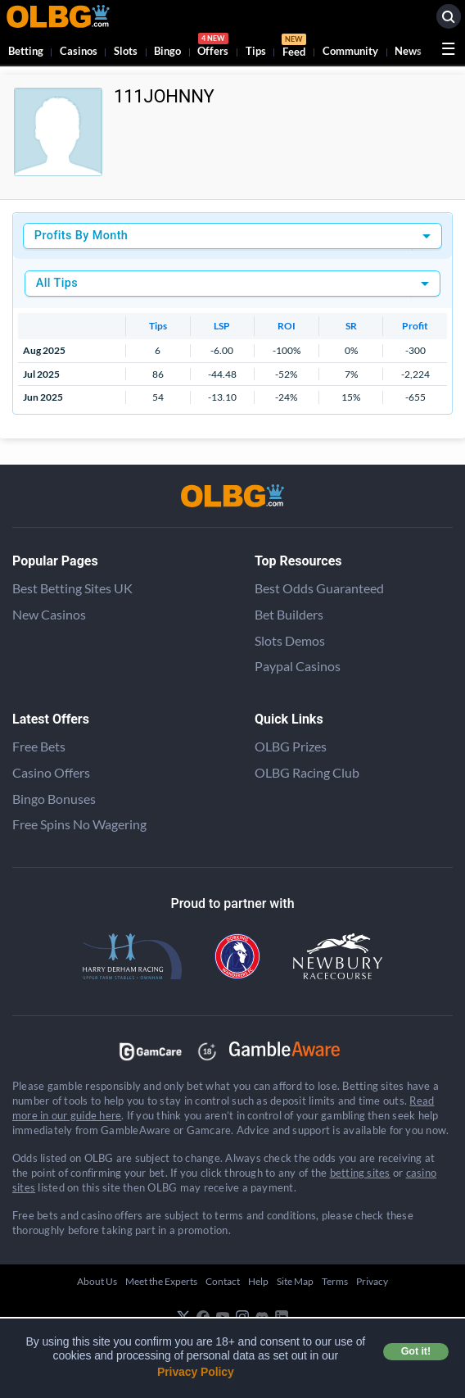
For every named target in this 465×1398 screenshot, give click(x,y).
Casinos (78, 50)
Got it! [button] (416, 1351)
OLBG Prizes (291, 746)
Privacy (372, 1281)
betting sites (360, 1172)
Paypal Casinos (298, 666)
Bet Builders (289, 614)
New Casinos (49, 614)
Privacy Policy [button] (195, 1371)
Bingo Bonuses (54, 798)
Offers (212, 47)
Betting (25, 50)
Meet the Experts (161, 1281)
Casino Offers (51, 772)
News (408, 50)
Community (350, 50)
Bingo (167, 50)
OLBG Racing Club (307, 772)
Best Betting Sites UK (72, 588)
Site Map (295, 1281)
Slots (126, 50)
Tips (256, 50)
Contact (222, 1281)
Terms (335, 1281)
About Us (97, 1281)
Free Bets (38, 746)
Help (258, 1281)
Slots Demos (290, 640)
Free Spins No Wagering (79, 824)
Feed (294, 47)
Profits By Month (81, 236)
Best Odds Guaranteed (319, 588)
